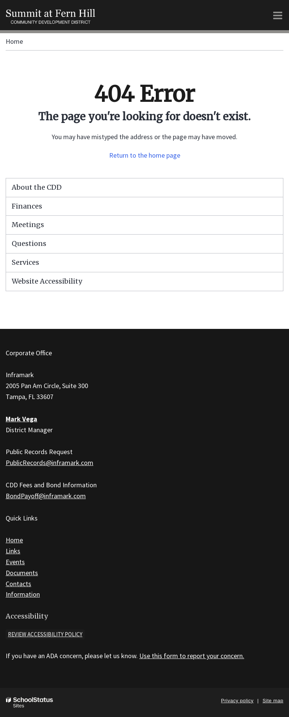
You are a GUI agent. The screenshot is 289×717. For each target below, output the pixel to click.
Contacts (18, 583)
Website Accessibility (47, 281)
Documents (22, 572)
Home (14, 41)
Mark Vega (21, 419)
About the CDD (37, 187)
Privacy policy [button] (237, 700)
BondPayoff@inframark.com (46, 495)
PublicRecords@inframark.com (49, 462)
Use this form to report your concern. (191, 655)
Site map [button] (273, 700)
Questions (29, 243)
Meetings (28, 224)
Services (25, 262)
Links (13, 551)
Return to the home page (144, 155)
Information (23, 594)
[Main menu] (277, 15)
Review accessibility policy (45, 634)
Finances (27, 206)
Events (15, 561)
